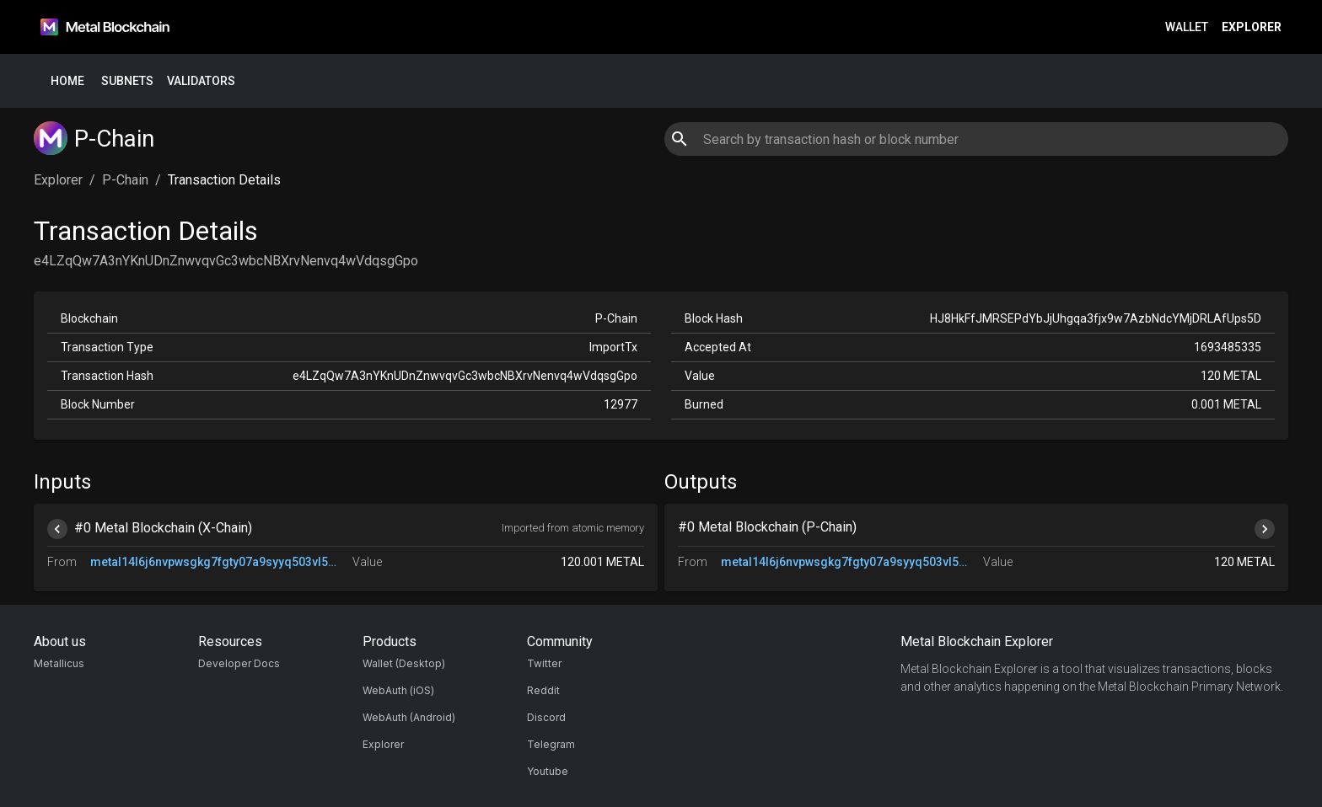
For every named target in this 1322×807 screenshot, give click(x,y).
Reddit (543, 690)
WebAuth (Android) (409, 717)
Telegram (551, 744)
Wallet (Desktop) (404, 663)
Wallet (1186, 27)
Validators (201, 81)
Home (67, 81)
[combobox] (975, 139)
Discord (546, 717)
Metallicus (59, 663)
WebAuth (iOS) (398, 690)
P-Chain (125, 180)
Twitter (544, 663)
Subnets (127, 81)
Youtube (547, 771)
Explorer (1251, 27)
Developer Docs (239, 663)
